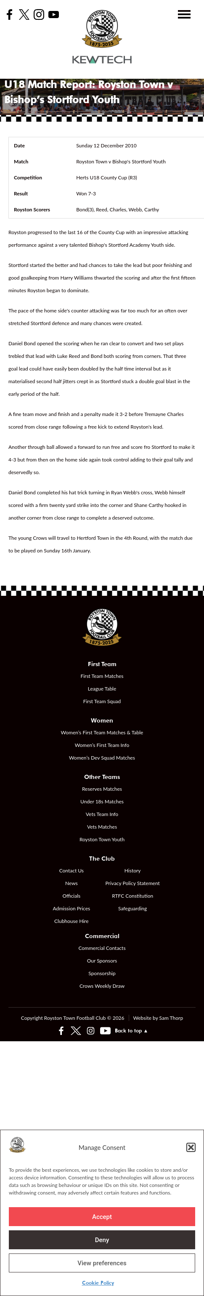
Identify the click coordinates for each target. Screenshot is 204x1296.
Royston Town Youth (102, 839)
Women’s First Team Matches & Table (102, 732)
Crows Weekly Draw (102, 986)
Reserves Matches (102, 789)
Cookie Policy (98, 1283)
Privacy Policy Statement (133, 883)
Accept (102, 1217)
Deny (102, 1240)
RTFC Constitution (132, 896)
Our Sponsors (102, 960)
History (133, 870)
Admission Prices (71, 908)
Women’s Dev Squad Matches (102, 758)
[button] (191, 1147)
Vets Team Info (102, 814)
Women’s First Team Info (102, 745)
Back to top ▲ (131, 1030)
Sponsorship (101, 973)
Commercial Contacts (101, 948)
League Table (102, 688)
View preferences (101, 1263)
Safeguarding (132, 908)
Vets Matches (102, 827)
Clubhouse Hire (71, 921)
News (71, 883)
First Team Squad (102, 701)
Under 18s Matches (102, 801)
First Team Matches (101, 676)
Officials (71, 896)
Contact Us (71, 870)
